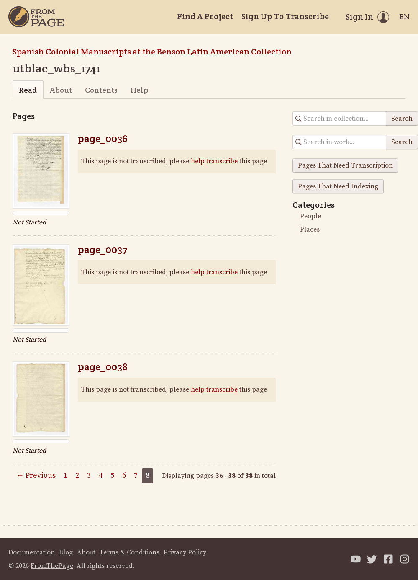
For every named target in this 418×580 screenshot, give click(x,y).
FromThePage (52, 566)
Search (402, 118)
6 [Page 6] (124, 475)
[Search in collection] (339, 118)
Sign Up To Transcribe (285, 16)
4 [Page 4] (101, 475)
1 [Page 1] (65, 475)
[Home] (36, 16)
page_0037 (103, 249)
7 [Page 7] (136, 475)
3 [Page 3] (89, 475)
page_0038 (103, 366)
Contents (101, 90)
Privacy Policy (185, 552)
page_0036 (103, 138)
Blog (66, 552)
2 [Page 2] (77, 475)
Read (28, 90)
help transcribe (214, 161)
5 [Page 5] (112, 475)
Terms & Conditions (129, 552)
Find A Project (205, 16)
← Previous (36, 475)
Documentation (31, 552)
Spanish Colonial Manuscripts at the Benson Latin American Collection (152, 51)
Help (140, 90)
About (61, 90)
